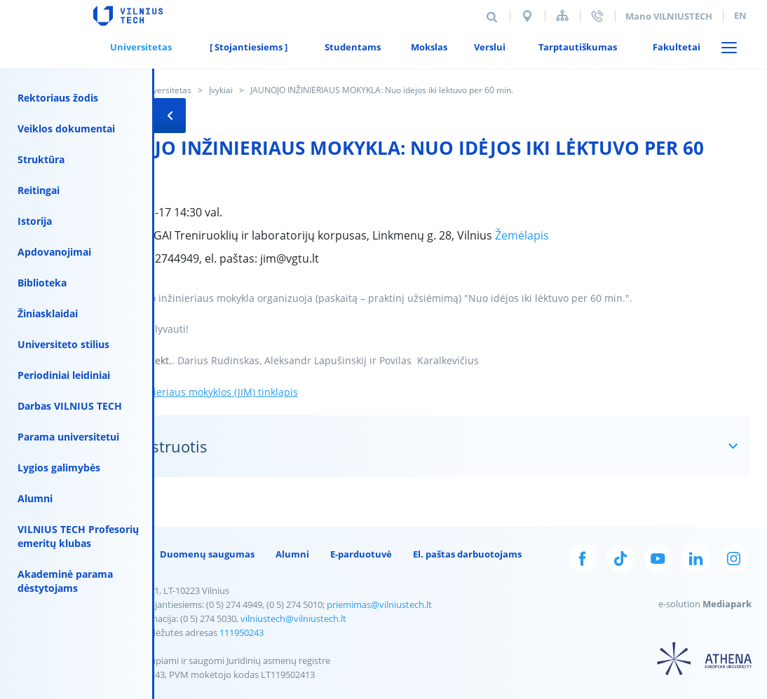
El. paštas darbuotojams (467, 554)
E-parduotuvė (361, 554)
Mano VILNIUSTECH (668, 16)
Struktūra (41, 159)
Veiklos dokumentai (66, 128)
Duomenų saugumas (207, 554)
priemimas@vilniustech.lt (379, 604)
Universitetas (165, 90)
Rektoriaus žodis (58, 97)
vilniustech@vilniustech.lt (293, 618)
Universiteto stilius (63, 344)
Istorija (35, 221)
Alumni (35, 498)
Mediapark (727, 603)
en (740, 15)
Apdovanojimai (54, 251)
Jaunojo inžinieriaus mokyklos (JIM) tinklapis (195, 392)
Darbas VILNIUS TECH (70, 406)
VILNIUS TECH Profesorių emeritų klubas (78, 536)
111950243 (241, 632)
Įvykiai (221, 90)
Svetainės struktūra (562, 16)
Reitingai (39, 190)
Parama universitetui (68, 436)
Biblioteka (42, 282)
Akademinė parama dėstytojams (65, 581)
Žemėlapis (522, 235)
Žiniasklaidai (48, 313)
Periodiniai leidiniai (64, 375)
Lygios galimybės (59, 467)
